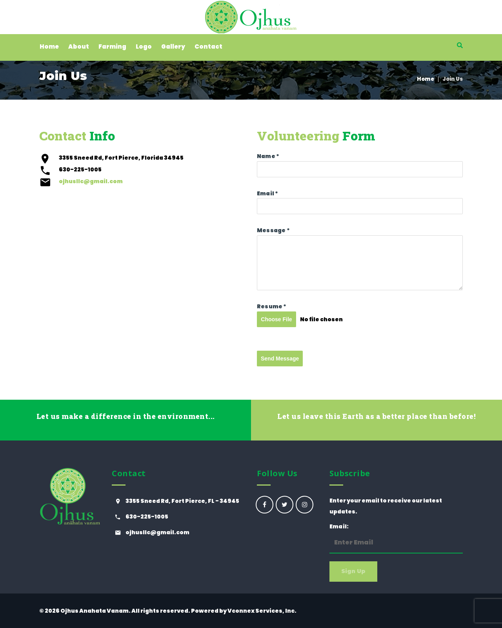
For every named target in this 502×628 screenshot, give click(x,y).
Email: (396, 537)
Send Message (280, 358)
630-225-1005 (147, 517)
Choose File (276, 319)
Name (268, 156)
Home (425, 79)
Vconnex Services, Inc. (261, 611)
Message (273, 230)
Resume (272, 306)
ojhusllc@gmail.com (91, 181)
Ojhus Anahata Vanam (94, 611)
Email (267, 193)
